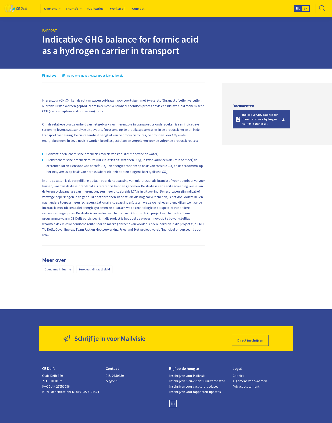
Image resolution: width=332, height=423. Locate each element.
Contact (138, 8)
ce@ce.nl (112, 377)
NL (298, 8)
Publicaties (95, 8)
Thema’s (72, 8)
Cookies (238, 372)
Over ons (50, 8)
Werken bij (117, 8)
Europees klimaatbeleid (94, 269)
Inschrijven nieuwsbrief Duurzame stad (197, 377)
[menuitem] (51, 8)
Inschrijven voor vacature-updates (193, 383)
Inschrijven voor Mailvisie (187, 372)
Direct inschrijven (250, 337)
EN (305, 8)
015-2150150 (115, 372)
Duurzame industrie (58, 269)
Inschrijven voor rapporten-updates (195, 388)
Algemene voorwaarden (250, 377)
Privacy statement (246, 383)
